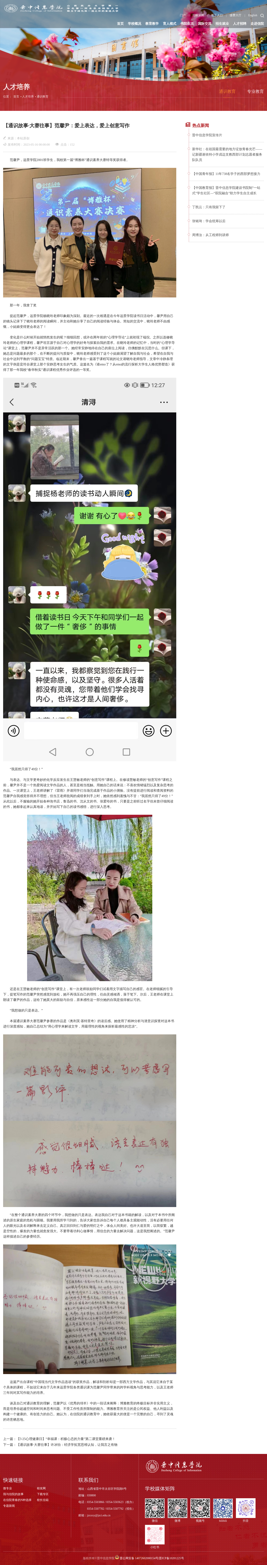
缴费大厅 (235, 15)
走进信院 (257, 23)
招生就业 (222, 23)
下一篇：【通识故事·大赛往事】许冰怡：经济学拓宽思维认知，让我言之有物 (60, 1444)
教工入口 (217, 15)
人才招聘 (239, 23)
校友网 (41, 1488)
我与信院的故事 (13, 1494)
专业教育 (255, 93)
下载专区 (43, 1494)
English (252, 15)
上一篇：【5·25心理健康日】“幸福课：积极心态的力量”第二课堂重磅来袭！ (59, 1439)
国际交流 (204, 23)
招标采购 (198, 15)
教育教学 (152, 23)
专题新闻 (9, 1505)
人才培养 (28, 98)
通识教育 (42, 98)
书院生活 (187, 23)
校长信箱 (43, 1500)
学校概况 (134, 23)
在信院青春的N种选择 (17, 1500)
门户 (183, 15)
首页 (120, 23)
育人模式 (169, 23)
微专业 (7, 1488)
